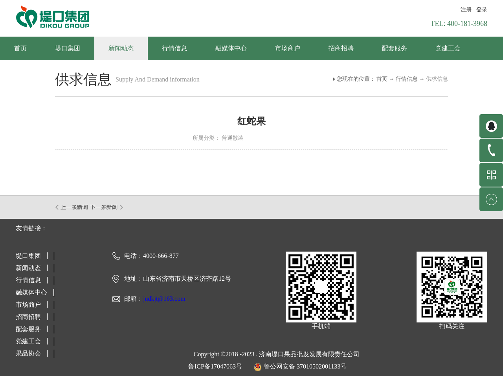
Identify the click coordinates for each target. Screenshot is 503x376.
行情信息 (407, 79)
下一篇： (107, 207)
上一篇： (72, 207)
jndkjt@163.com (164, 298)
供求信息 (437, 79)
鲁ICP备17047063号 (215, 366)
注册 (466, 10)
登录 (481, 10)
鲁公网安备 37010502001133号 (305, 366)
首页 (20, 48)
